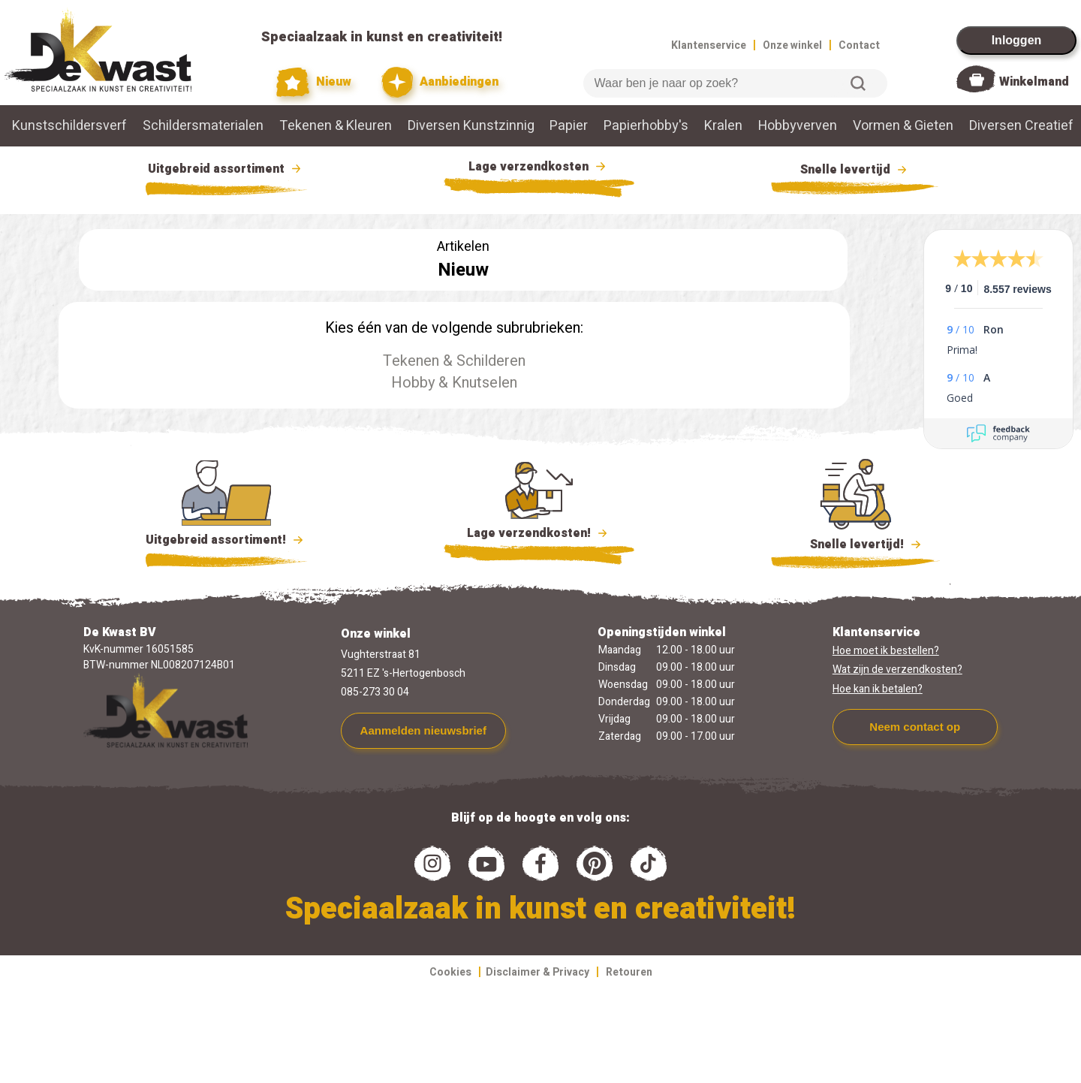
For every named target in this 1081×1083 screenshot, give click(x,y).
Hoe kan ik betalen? (878, 689)
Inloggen (1017, 40)
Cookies (450, 972)
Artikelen (463, 247)
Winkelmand (1034, 82)
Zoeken (858, 83)
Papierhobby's (646, 126)
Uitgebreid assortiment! (226, 540)
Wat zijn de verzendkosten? (897, 669)
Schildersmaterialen (203, 126)
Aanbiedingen (440, 82)
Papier (569, 126)
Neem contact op (914, 726)
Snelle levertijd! (855, 543)
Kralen (723, 126)
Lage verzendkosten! (539, 535)
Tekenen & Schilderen (454, 361)
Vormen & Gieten (903, 126)
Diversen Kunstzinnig (471, 126)
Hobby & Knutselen (454, 383)
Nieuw (313, 82)
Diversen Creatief (1021, 126)
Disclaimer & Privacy (537, 972)
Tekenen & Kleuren (335, 126)
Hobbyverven (797, 126)
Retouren (629, 972)
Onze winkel (792, 45)
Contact (859, 45)
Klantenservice (708, 45)
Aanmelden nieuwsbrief (423, 730)
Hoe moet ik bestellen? (886, 651)
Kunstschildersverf (69, 126)
